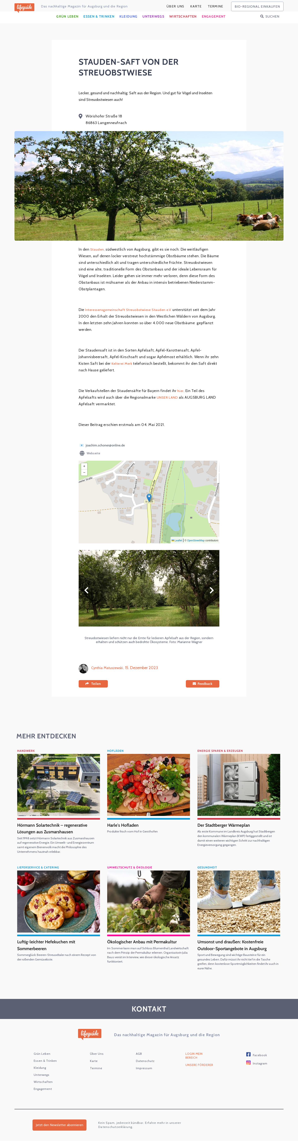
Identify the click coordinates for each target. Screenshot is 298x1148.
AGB (139, 1061)
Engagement (214, 24)
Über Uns (175, 6)
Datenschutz (145, 1068)
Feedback (205, 691)
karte (196, 6)
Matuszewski (116, 674)
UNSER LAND (168, 404)
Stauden (97, 256)
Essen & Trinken (98, 24)
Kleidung (128, 24)
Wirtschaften (183, 24)
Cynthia (98, 674)
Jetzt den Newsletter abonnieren (59, 1132)
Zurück (86, 597)
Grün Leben (67, 24)
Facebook (260, 1062)
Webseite (90, 461)
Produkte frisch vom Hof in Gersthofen (136, 839)
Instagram (260, 1071)
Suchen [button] (272, 24)
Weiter (211, 597)
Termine (215, 6)
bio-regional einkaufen (257, 6)
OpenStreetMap (196, 547)
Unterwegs (153, 24)
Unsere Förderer (199, 1072)
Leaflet (177, 547)
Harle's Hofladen (125, 832)
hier (180, 398)
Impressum (144, 1075)
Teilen (96, 691)
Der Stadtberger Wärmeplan (227, 832)
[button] (149, 505)
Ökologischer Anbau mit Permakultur (146, 949)
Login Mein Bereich (194, 1063)
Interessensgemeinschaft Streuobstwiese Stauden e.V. (131, 317)
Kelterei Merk (122, 370)
